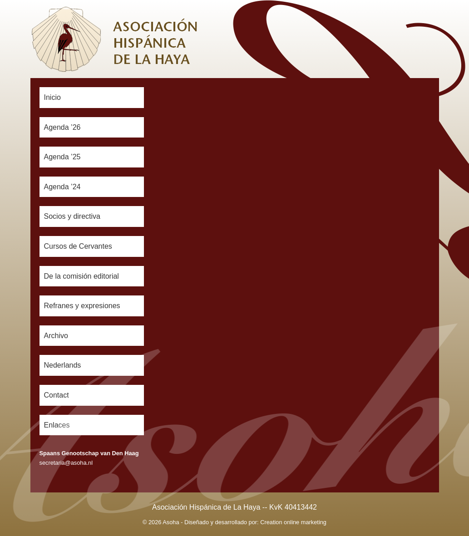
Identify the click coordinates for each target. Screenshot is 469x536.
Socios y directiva (72, 216)
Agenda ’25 (62, 157)
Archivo (56, 335)
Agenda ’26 (62, 127)
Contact (56, 395)
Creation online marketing (293, 522)
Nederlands (62, 365)
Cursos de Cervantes (78, 246)
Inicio (52, 97)
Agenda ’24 (62, 187)
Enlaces (57, 425)
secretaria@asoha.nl (66, 462)
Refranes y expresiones (82, 306)
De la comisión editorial (81, 276)
